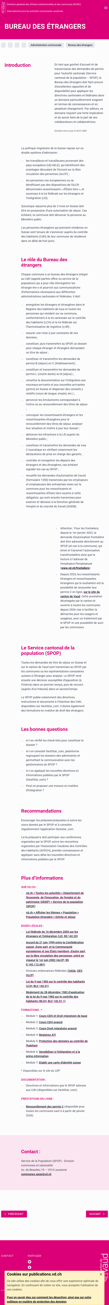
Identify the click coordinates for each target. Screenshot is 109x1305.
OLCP (29, 975)
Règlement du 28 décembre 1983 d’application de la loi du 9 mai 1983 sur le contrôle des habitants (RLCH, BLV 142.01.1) (55, 997)
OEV (79, 970)
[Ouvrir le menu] (106, 8)
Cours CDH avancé (51, 1022)
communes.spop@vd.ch (36, 1174)
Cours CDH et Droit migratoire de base (63, 1016)
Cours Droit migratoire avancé (58, 1028)
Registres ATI (47, 1035)
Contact (7, 1255)
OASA (72, 970)
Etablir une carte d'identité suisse (60, 1062)
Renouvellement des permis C (45, 1106)
